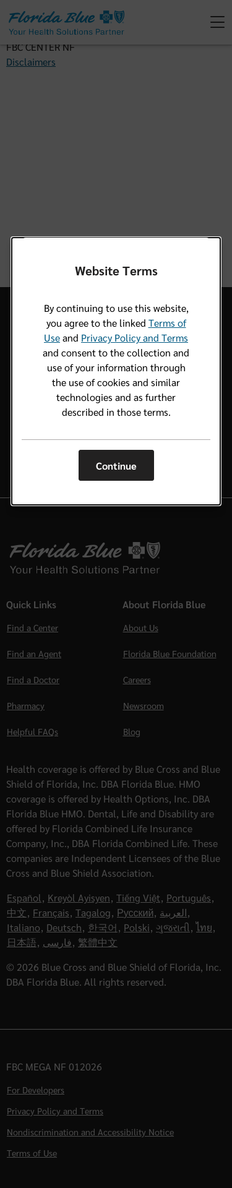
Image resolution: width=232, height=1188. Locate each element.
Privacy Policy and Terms (134, 337)
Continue (116, 465)
